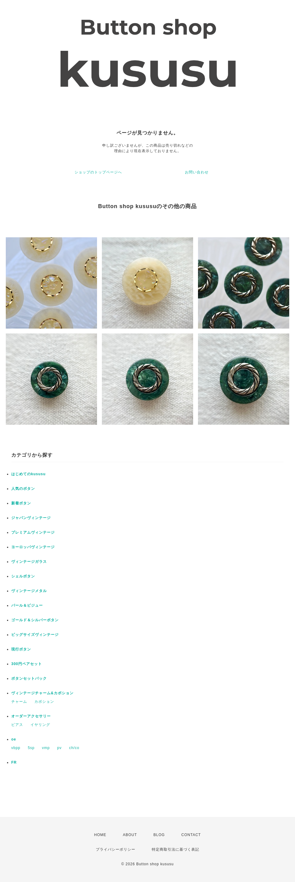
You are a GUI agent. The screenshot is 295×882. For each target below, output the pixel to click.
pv (59, 748)
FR (14, 762)
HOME (100, 835)
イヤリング (40, 725)
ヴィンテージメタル (29, 591)
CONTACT (191, 835)
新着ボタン (21, 503)
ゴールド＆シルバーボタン (35, 620)
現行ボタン (21, 649)
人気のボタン (23, 488)
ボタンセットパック (29, 678)
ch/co (74, 748)
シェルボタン (23, 576)
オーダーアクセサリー (31, 716)
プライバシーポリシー (115, 849)
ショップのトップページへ (98, 172)
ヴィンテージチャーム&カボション (42, 693)
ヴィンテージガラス (29, 562)
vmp (46, 748)
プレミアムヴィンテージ (33, 532)
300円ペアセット (26, 664)
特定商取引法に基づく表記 (175, 849)
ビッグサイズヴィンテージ (35, 635)
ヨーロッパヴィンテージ (33, 547)
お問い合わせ (197, 172)
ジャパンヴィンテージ (31, 518)
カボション (44, 701)
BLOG (159, 835)
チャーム (19, 701)
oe (13, 739)
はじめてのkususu (28, 474)
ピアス (17, 725)
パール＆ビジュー (27, 605)
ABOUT (130, 835)
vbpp (15, 748)
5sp (31, 748)
